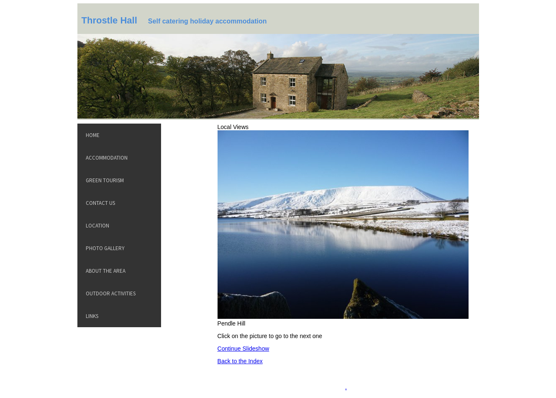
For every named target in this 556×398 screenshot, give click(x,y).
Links (92, 316)
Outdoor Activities (111, 293)
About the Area (106, 270)
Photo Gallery (105, 248)
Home (93, 135)
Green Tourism (105, 180)
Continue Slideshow (243, 348)
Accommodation (107, 157)
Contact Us (100, 203)
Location (97, 225)
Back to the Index (240, 361)
